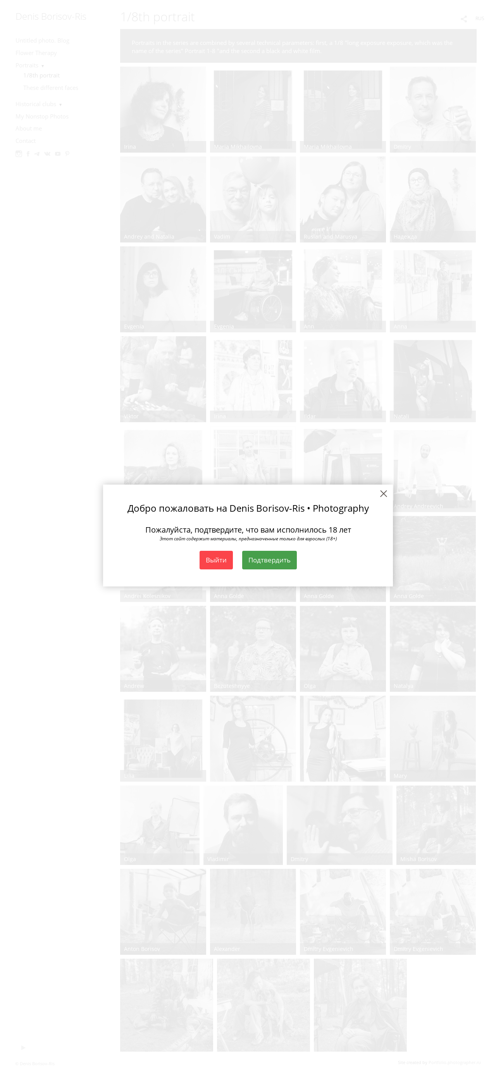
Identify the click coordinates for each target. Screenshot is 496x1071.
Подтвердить (269, 559)
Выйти (216, 559)
